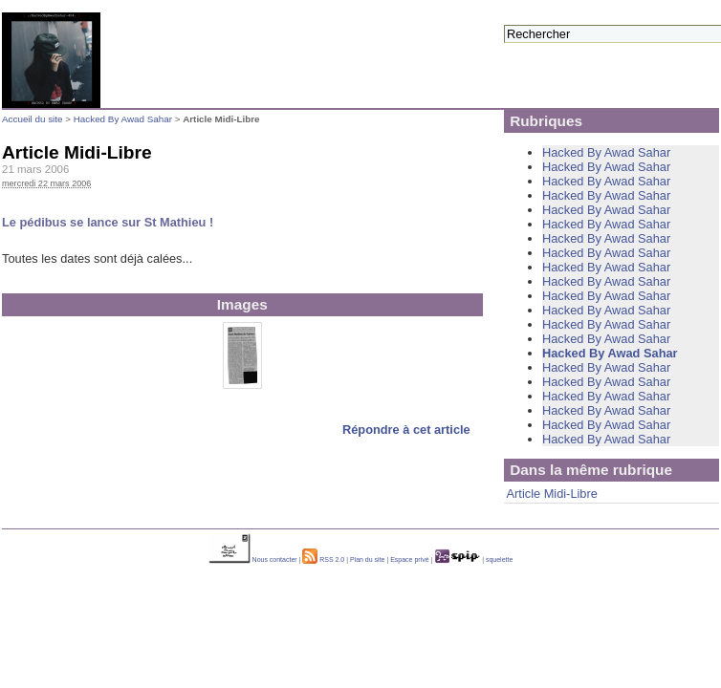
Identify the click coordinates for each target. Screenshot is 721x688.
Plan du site (367, 559)
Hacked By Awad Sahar (123, 119)
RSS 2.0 (323, 559)
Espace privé (409, 559)
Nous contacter (252, 559)
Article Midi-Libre (552, 493)
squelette (499, 559)
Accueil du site (32, 119)
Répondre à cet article (406, 429)
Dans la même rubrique (591, 470)
